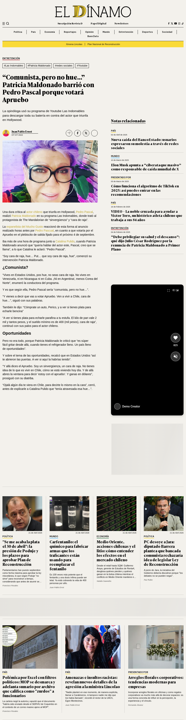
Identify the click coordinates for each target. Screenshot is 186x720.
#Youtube (82, 65)
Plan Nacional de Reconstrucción (103, 44)
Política (18, 31)
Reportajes (70, 31)
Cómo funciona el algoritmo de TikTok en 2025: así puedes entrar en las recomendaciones (145, 190)
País (33, 31)
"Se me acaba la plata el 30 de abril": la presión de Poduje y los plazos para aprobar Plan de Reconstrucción (21, 553)
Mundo (106, 31)
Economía (50, 31)
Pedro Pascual (44, 230)
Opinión (89, 31)
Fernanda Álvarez (135, 705)
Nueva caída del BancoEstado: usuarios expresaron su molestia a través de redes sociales (145, 143)
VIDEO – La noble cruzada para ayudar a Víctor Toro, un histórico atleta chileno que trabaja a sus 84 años (146, 215)
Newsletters (121, 23)
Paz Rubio (148, 580)
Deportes (147, 31)
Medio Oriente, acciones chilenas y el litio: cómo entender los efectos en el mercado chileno (116, 550)
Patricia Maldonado (24, 215)
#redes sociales (63, 65)
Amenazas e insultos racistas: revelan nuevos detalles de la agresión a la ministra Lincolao (92, 681)
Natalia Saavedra (104, 581)
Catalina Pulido (65, 241)
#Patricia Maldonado (39, 65)
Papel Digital (98, 23)
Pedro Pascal (84, 212)
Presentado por (121, 177)
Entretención (126, 31)
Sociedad (167, 31)
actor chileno (34, 212)
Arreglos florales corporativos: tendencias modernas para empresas (155, 681)
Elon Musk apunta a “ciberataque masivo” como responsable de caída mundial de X (146, 166)
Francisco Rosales (10, 586)
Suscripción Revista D (70, 23)
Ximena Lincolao (74, 44)
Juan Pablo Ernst (22, 131)
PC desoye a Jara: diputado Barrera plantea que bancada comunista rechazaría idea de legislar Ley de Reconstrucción (163, 553)
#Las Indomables (13, 65)
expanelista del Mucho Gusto (25, 226)
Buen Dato (93, 36)
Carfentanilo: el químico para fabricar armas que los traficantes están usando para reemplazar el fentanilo (69, 555)
